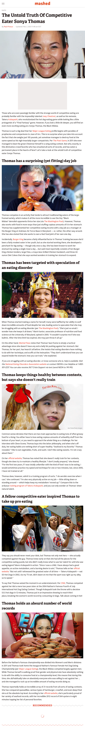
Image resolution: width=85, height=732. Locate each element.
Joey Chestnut (49, 116)
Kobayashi (12, 119)
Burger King (18, 239)
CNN (63, 583)
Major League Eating (42, 131)
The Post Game (60, 140)
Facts (4, 10)
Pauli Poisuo (8, 27)
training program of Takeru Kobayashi (26, 485)
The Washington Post (53, 221)
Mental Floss (24, 343)
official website (15, 458)
